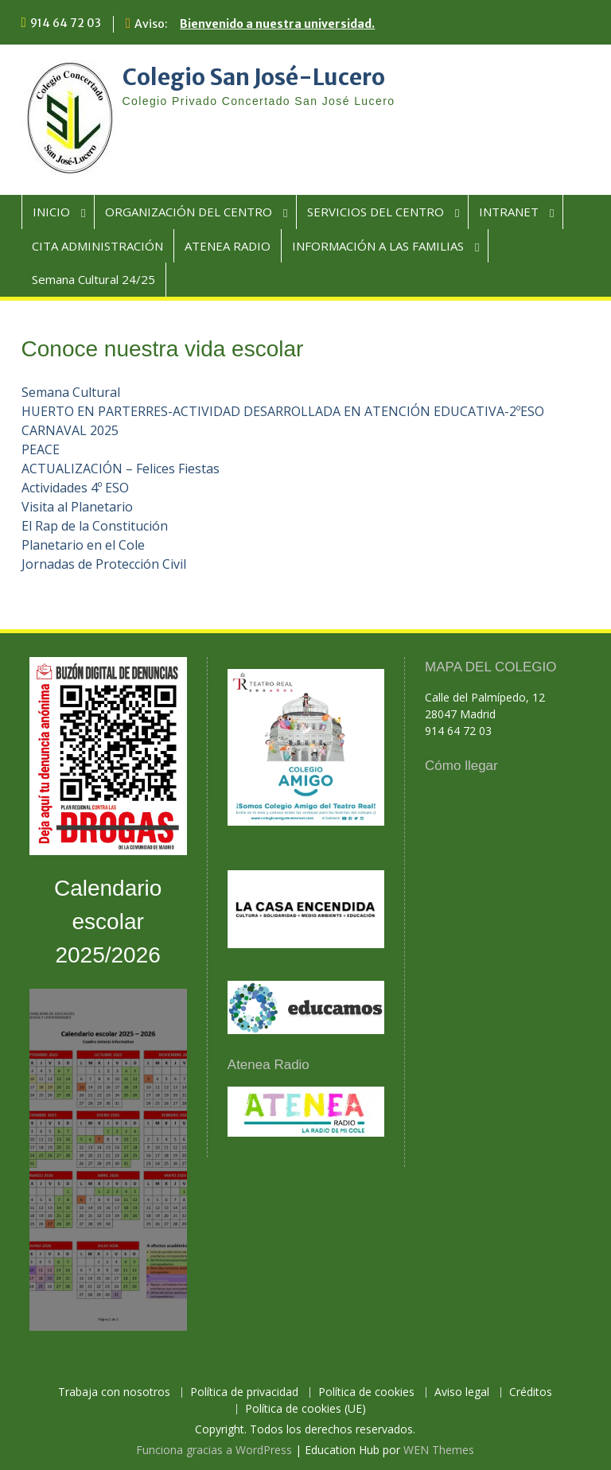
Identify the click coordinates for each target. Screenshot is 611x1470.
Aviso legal (461, 1392)
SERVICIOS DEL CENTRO (375, 212)
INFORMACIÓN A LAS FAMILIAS (378, 246)
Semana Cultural (70, 392)
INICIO (51, 212)
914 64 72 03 (65, 23)
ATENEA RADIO (227, 246)
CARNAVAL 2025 (70, 430)
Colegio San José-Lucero (254, 77)
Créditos (530, 1392)
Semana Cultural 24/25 (93, 279)
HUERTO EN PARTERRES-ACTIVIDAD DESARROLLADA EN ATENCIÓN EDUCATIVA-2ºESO (282, 411)
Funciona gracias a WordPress (214, 1449)
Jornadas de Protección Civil (103, 564)
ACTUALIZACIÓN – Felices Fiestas (120, 468)
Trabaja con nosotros (114, 1392)
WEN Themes (438, 1449)
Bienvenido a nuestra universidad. (277, 24)
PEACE (40, 449)
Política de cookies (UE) (305, 1409)
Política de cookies (366, 1392)
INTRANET (509, 212)
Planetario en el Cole (83, 545)
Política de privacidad (244, 1392)
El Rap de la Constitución (94, 526)
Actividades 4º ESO (75, 487)
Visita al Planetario (77, 506)
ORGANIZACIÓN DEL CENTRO (188, 212)
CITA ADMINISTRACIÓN (97, 246)
